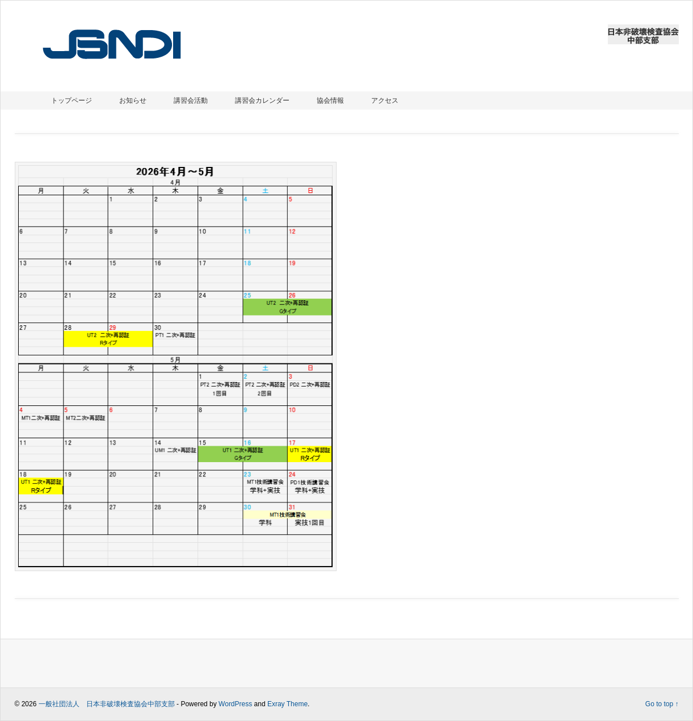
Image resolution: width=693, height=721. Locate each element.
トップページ (71, 100)
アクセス (384, 100)
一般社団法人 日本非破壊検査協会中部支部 (107, 704)
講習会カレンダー (262, 100)
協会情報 (330, 100)
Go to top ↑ (662, 704)
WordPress (235, 704)
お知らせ (132, 100)
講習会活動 (191, 100)
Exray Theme (287, 704)
